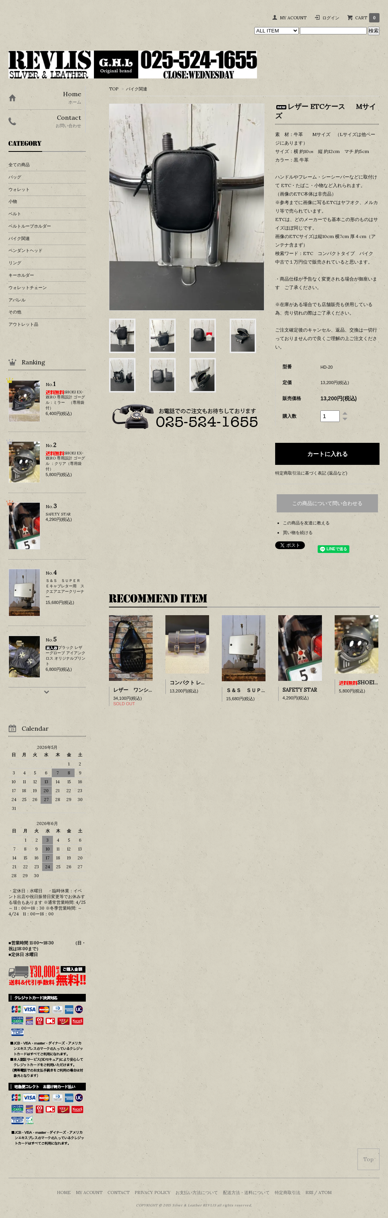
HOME (64, 1192)
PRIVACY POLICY (152, 1192)
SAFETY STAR (299, 690)
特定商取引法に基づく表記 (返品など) (311, 473)
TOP (113, 89)
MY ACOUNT (293, 17)
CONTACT (118, 1192)
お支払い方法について (196, 1192)
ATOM (325, 1192)
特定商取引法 (287, 1192)
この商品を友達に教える (306, 523)
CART (367, 17)
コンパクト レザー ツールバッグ (206, 682)
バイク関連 (136, 89)
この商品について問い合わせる (327, 503)
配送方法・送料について (246, 1192)
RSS (309, 1192)
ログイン (330, 17)
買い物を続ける (298, 532)
